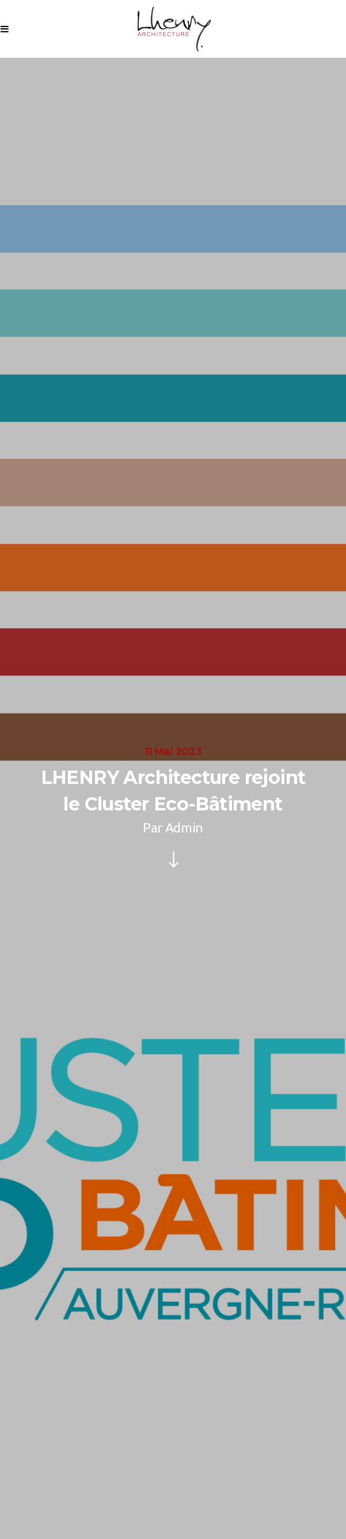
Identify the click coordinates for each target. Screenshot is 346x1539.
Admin (184, 827)
